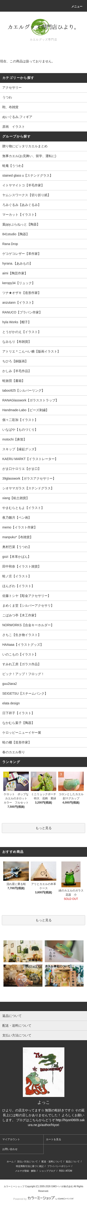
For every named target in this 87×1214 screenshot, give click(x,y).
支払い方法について (27, 1161)
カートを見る (53, 1139)
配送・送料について (52, 1161)
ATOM (69, 1171)
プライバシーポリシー (58, 1166)
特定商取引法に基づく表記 (30, 1166)
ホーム (10, 1161)
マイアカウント (11, 1139)
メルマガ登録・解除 (25, 1171)
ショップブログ (47, 1171)
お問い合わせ (10, 1149)
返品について (73, 1161)
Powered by (43, 1198)
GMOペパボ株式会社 (62, 1186)
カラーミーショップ (14, 1186)
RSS (61, 1171)
